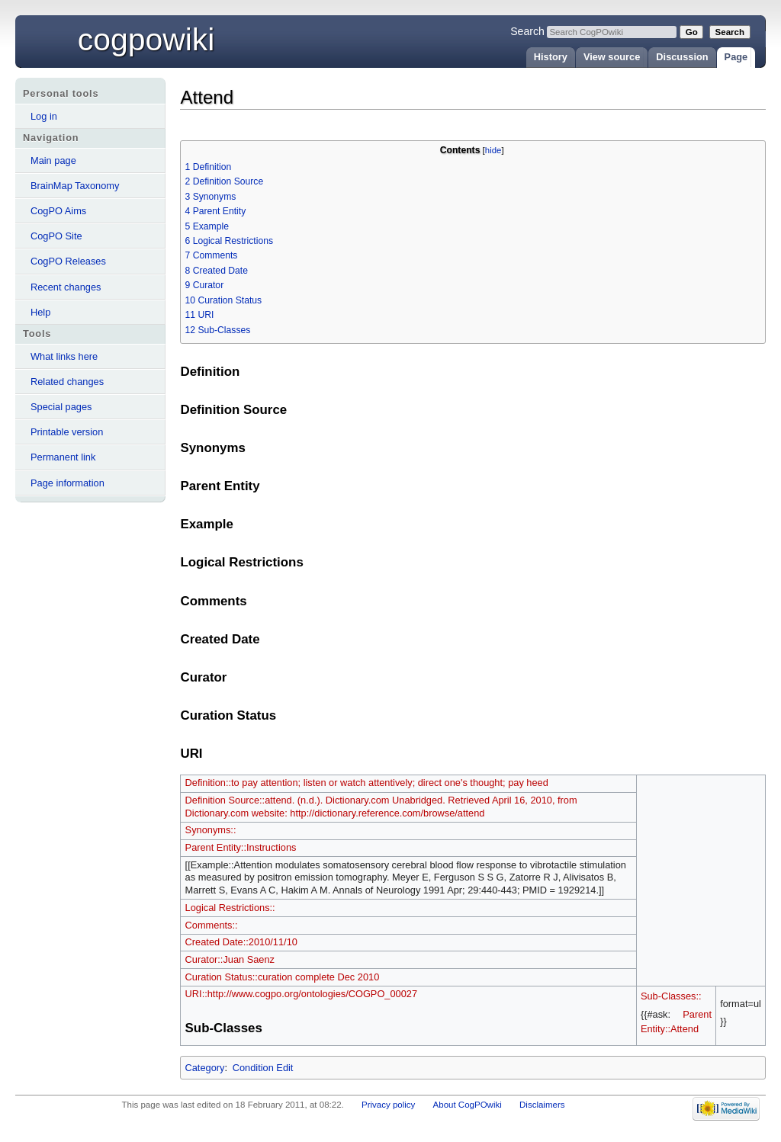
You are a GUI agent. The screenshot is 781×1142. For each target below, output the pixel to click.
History (550, 57)
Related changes (67, 381)
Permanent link (63, 457)
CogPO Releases (68, 261)
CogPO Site (56, 236)
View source (611, 57)
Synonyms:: (210, 830)
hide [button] (493, 150)
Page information (67, 483)
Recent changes (66, 287)
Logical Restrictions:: (230, 907)
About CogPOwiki (467, 1104)
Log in (44, 116)
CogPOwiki (146, 39)
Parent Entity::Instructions (241, 847)
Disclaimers (542, 1104)
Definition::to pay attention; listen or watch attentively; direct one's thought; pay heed (366, 782)
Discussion (682, 57)
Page (736, 57)
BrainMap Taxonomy (75, 185)
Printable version (67, 432)
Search (527, 31)
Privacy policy (388, 1104)
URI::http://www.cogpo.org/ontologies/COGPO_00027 (301, 993)
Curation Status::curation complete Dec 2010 (282, 977)
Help (40, 312)
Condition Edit (263, 1067)
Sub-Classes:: (671, 996)
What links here (64, 356)
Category (204, 1067)
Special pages (61, 406)
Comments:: (211, 925)
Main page (53, 160)
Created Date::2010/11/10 (241, 942)
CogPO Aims (58, 211)
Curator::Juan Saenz (230, 959)
